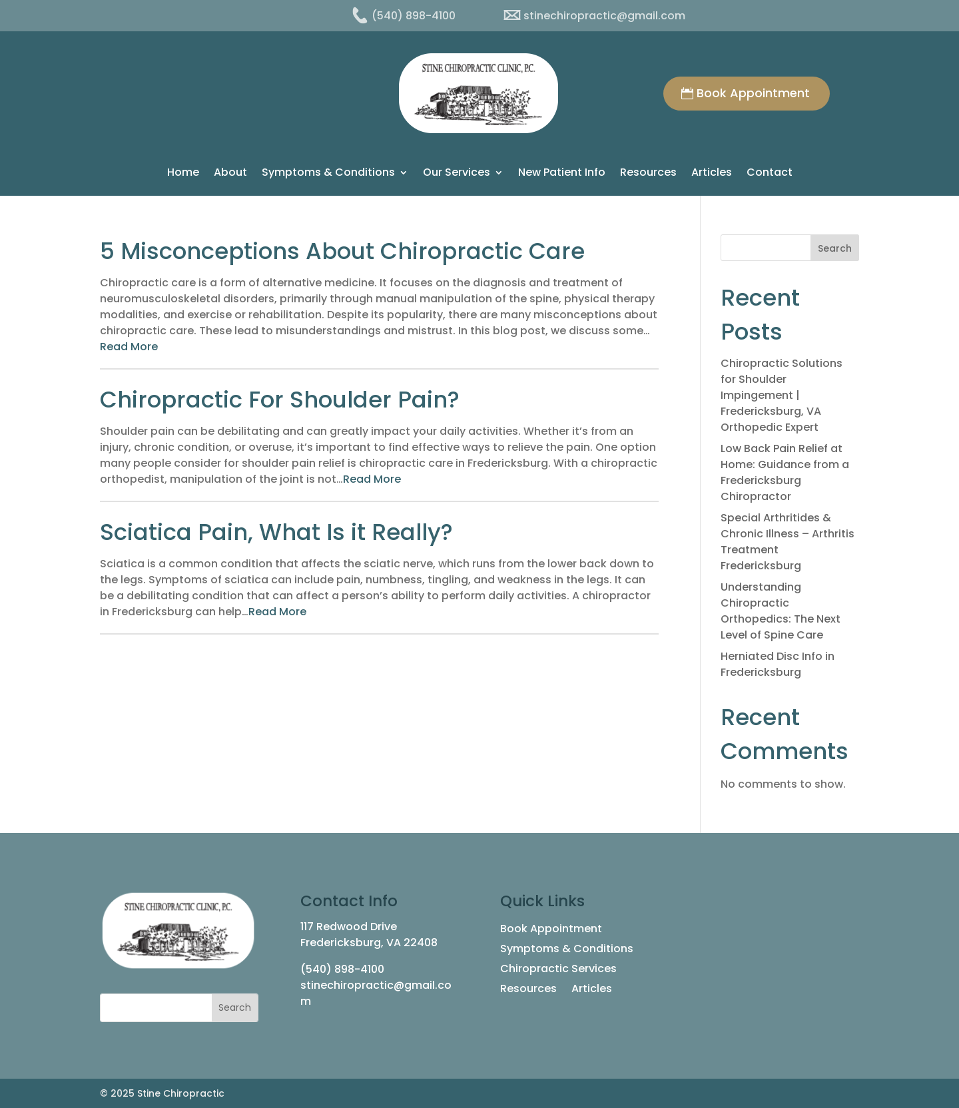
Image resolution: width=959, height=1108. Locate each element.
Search (835, 248)
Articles (711, 174)
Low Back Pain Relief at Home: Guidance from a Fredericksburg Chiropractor (785, 472)
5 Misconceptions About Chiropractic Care (342, 251)
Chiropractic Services (558, 970)
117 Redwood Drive (348, 926)
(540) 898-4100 (342, 969)
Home (183, 174)
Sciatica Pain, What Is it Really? (276, 532)
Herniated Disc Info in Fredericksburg (777, 664)
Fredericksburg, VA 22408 (369, 942)
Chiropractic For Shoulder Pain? (280, 400)
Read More (129, 346)
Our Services (456, 174)
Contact (770, 174)
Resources (648, 174)
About (230, 174)
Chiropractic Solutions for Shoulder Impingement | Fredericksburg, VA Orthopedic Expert (781, 395)
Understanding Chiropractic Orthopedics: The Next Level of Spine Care (780, 611)
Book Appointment (753, 93)
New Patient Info (561, 174)
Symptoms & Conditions (328, 174)
